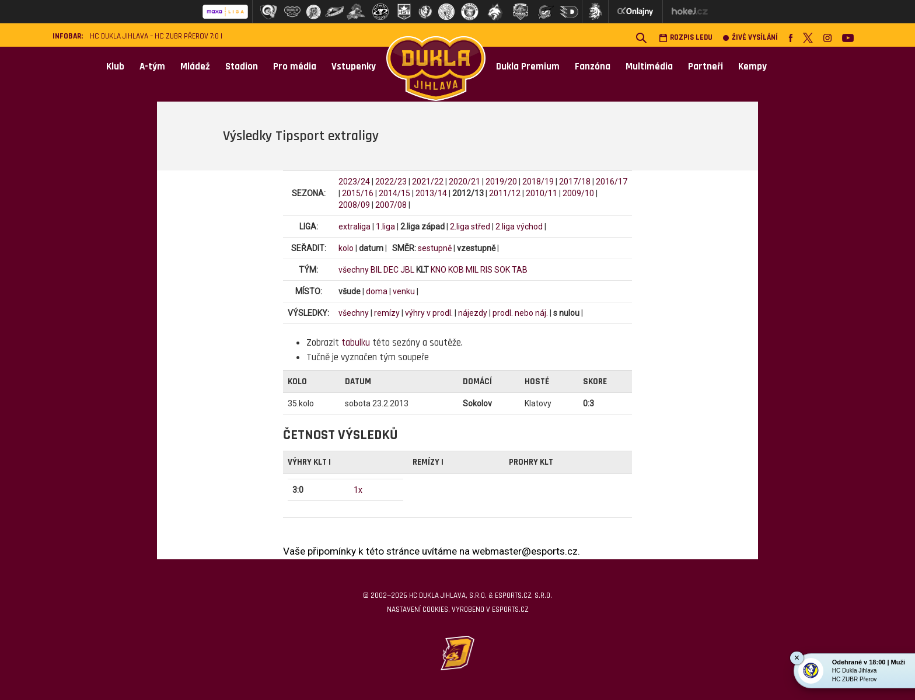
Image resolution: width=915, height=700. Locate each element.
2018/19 (538, 181)
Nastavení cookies (417, 609)
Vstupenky (353, 66)
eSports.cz (510, 609)
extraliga (354, 226)
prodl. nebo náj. (520, 313)
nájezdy (472, 313)
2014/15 (394, 193)
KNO (438, 269)
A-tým (152, 66)
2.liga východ (519, 226)
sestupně (435, 248)
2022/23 (391, 181)
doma (376, 291)
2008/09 (354, 205)
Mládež (195, 66)
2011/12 (505, 193)
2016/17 (611, 181)
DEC (391, 269)
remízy (387, 313)
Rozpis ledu (686, 38)
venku (404, 291)
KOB (456, 269)
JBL (407, 269)
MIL (472, 269)
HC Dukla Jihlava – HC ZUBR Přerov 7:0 (154, 36)
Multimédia (649, 66)
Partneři (705, 66)
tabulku (355, 342)
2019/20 (501, 181)
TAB (520, 269)
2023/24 (354, 181)
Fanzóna (592, 66)
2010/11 (541, 193)
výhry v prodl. (429, 313)
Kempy (752, 66)
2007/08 (391, 205)
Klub (115, 66)
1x (358, 489)
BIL (376, 269)
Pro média (294, 66)
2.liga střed (470, 226)
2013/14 (431, 193)
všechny (353, 269)
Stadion (241, 66)
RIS (486, 269)
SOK (502, 269)
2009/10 (578, 193)
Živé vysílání (750, 38)
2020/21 (464, 181)
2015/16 (357, 193)
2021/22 (427, 181)
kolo (346, 248)
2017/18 (575, 181)
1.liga (385, 226)
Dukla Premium (528, 66)
